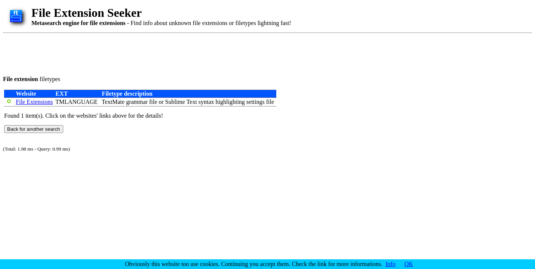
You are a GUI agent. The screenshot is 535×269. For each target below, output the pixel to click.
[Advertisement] (139, 53)
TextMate (113, 102)
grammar (137, 102)
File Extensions (34, 102)
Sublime (175, 102)
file (153, 102)
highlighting (230, 102)
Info (390, 264)
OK (409, 264)
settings (255, 102)
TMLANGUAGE (76, 102)
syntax (206, 102)
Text (192, 102)
